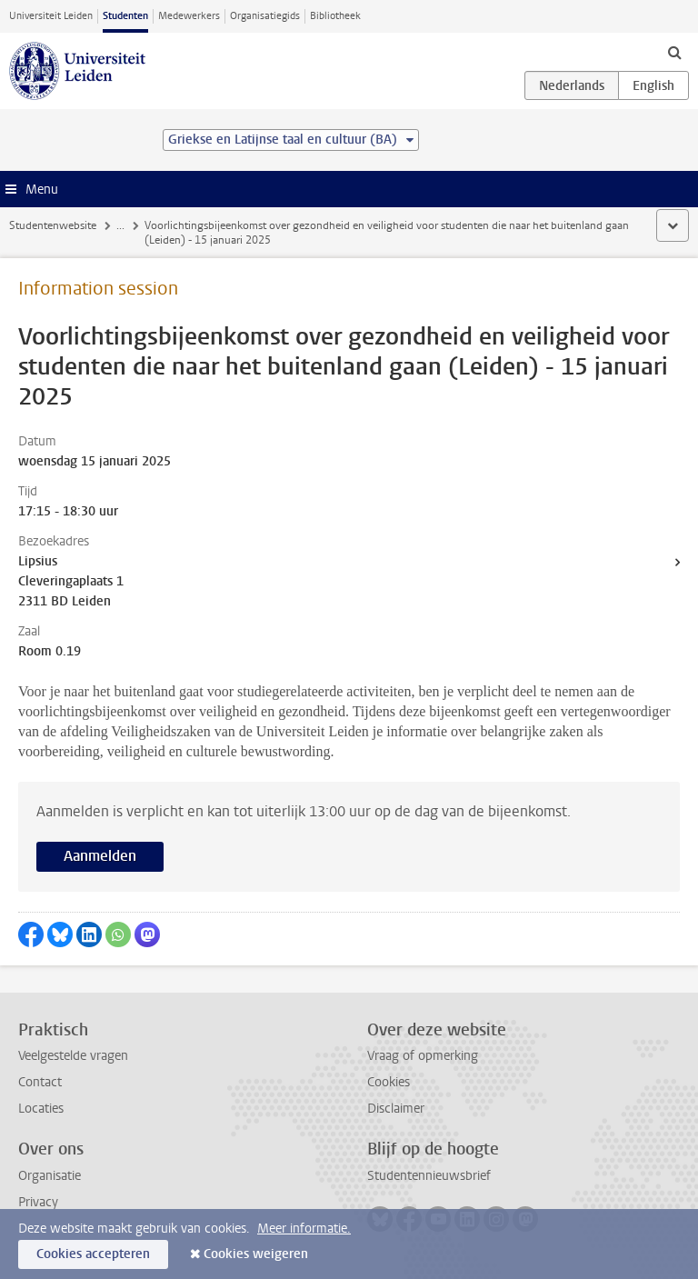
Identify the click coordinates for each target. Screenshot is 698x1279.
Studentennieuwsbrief (429, 1175)
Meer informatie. (304, 1228)
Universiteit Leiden (51, 16)
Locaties (41, 1108)
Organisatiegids (265, 16)
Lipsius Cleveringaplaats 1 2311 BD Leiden (71, 581)
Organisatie (49, 1175)
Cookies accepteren (93, 1254)
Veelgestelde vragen (73, 1055)
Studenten (125, 16)
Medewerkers (189, 16)
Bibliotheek (335, 16)
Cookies (388, 1082)
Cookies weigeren (256, 1254)
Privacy (38, 1202)
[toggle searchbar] (674, 51)
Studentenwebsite (52, 225)
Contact (40, 1082)
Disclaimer (395, 1108)
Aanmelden (100, 855)
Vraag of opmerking (422, 1055)
